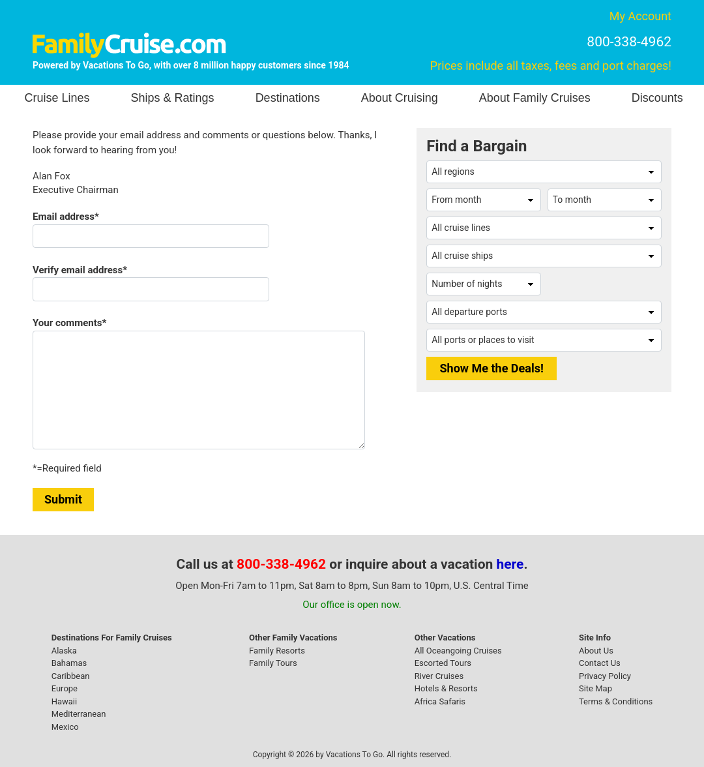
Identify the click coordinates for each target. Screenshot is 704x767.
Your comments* (69, 323)
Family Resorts (277, 650)
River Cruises (439, 676)
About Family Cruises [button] (535, 97)
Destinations (288, 97)
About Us (596, 650)
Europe (64, 688)
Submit (63, 499)
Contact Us (600, 663)
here (510, 564)
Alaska (64, 650)
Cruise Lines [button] (57, 97)
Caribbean (70, 676)
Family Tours (273, 663)
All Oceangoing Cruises (458, 650)
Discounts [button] (657, 97)
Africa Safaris (440, 701)
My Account (640, 16)
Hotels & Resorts (446, 688)
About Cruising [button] (399, 97)
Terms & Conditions (616, 701)
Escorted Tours (443, 663)
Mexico (65, 727)
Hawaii (64, 701)
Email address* (66, 216)
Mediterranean (78, 714)
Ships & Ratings (172, 97)
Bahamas (69, 663)
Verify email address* (80, 270)
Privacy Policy (605, 676)
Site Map (595, 688)
